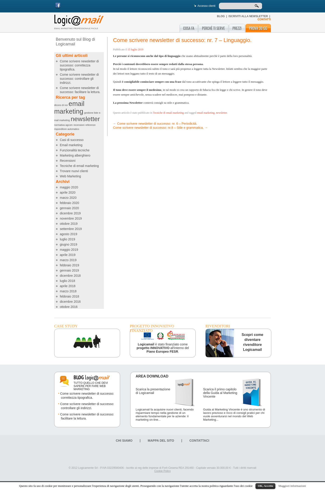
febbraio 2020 (69, 203)
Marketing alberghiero (75, 155)
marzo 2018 (68, 291)
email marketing (69, 107)
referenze (90, 125)
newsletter (85, 118)
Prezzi (236, 28)
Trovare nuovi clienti (74, 171)
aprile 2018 (67, 286)
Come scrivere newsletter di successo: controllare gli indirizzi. (79, 78)
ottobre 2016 (69, 307)
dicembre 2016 (70, 301)
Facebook (57, 5)
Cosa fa (188, 28)
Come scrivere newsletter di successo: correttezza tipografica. (79, 65)
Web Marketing (70, 176)
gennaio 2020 (69, 208)
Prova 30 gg (258, 28)
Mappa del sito (161, 440)
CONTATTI (264, 19)
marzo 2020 (68, 197)
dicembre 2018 (70, 275)
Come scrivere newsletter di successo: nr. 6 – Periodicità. (155, 123)
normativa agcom (63, 125)
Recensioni (67, 160)
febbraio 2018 (69, 296)
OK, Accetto (265, 486)
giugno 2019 (68, 244)
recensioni (79, 125)
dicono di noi (61, 105)
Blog (221, 16)
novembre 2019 (71, 218)
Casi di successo (72, 140)
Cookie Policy (162, 471)
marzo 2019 (68, 260)
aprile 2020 (67, 192)
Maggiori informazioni (292, 486)
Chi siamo (124, 440)
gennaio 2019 (69, 270)
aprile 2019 (67, 255)
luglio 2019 (67, 239)
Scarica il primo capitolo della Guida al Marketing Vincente (220, 392)
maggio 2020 (69, 187)
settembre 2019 (71, 229)
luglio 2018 (67, 281)
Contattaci (199, 440)
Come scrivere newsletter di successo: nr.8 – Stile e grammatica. (160, 127)
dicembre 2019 (70, 213)
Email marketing (71, 145)
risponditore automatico (66, 129)
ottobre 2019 (69, 223)
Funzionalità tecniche (75, 150)
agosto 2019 (68, 234)
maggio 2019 (69, 249)
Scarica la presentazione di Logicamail (153, 391)
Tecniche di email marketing (79, 166)
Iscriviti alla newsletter (248, 16)
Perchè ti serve (213, 28)
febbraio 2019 (69, 265)
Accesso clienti (206, 5)
